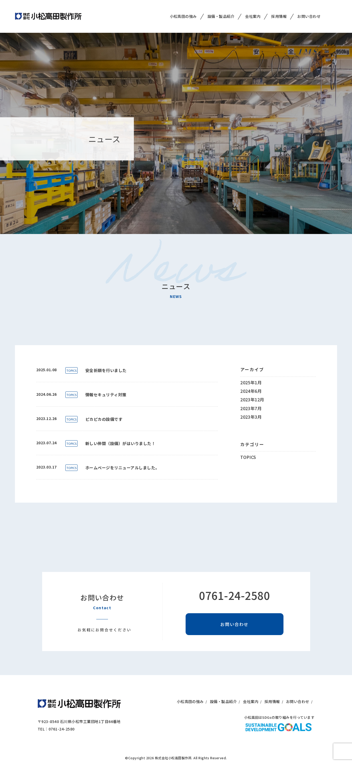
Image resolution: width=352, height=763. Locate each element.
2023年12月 (252, 399)
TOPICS (71, 370)
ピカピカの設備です (103, 419)
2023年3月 (251, 417)
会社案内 (253, 11)
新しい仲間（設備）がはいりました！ (120, 443)
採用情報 (279, 11)
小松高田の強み (183, 11)
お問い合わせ (309, 11)
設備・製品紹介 (220, 11)
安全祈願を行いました (106, 370)
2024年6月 (251, 391)
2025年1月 (251, 382)
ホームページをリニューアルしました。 (122, 467)
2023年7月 (251, 408)
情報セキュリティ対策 (105, 394)
